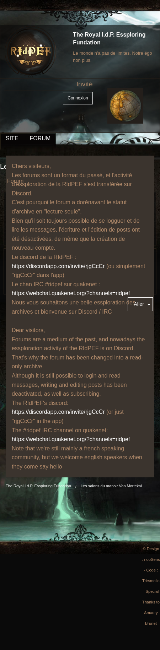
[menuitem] (140, 304)
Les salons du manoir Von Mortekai (111, 486)
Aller (139, 304)
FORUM (40, 138)
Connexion (78, 98)
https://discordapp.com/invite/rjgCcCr (58, 266)
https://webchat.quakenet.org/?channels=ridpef (71, 293)
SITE (12, 138)
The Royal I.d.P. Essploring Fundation (38, 486)
